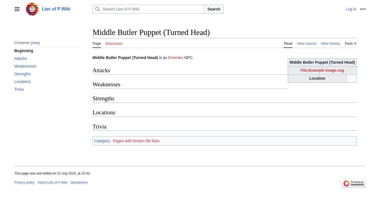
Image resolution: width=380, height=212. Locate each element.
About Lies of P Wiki (52, 182)
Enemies (175, 57)
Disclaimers (79, 182)
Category (102, 141)
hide (35, 43)
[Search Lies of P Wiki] (148, 9)
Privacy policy (24, 182)
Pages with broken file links (136, 141)
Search (213, 9)
